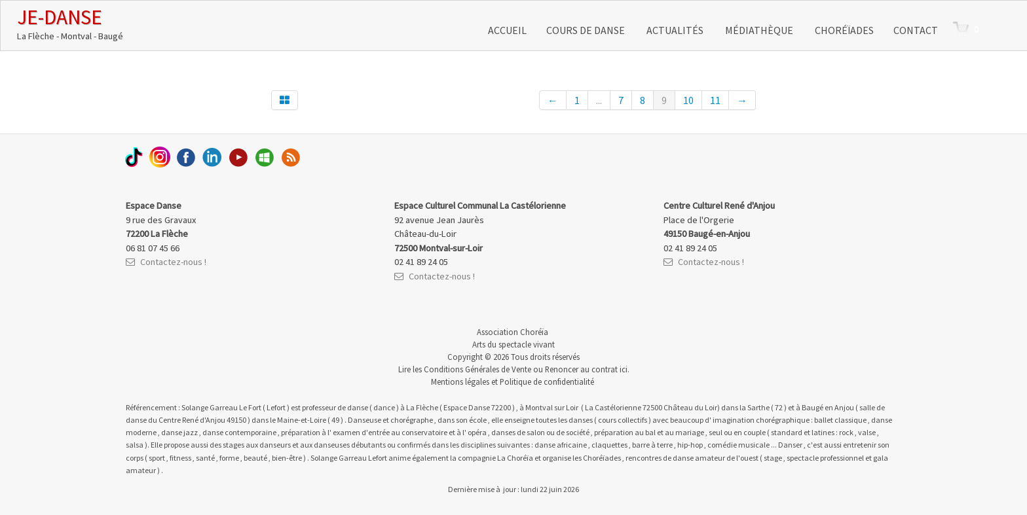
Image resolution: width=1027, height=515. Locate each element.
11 (715, 100)
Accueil (507, 30)
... (599, 100)
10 (688, 100)
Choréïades (844, 30)
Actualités (675, 30)
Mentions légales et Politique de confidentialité (512, 381)
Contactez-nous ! (166, 262)
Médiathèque (760, 30)
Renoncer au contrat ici (586, 369)
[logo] (70, 24)
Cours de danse (586, 30)
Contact (915, 30)
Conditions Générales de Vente (477, 369)
